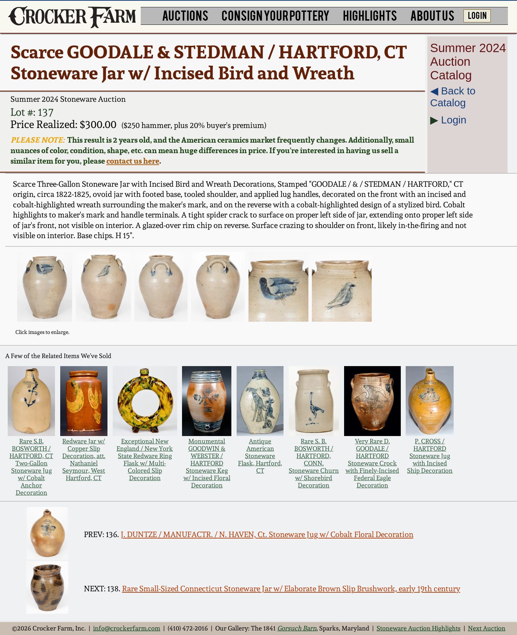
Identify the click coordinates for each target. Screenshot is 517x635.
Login (453, 120)
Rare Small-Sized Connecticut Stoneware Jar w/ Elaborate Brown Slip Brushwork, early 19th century (291, 588)
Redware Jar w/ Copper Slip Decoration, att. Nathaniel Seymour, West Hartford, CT (83, 459)
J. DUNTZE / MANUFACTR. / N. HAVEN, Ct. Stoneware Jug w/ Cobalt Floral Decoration (267, 534)
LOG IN (477, 15)
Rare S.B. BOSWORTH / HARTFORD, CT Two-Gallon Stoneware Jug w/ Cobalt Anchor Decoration (31, 466)
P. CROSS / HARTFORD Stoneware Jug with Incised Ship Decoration (430, 455)
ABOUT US (432, 14)
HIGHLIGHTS (370, 14)
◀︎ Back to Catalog (453, 96)
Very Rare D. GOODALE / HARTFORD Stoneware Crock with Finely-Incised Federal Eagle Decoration (372, 463)
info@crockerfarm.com (126, 628)
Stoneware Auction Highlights (419, 628)
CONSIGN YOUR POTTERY (276, 14)
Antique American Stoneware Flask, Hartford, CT (260, 455)
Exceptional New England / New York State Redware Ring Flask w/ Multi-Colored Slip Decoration (145, 459)
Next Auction (486, 628)
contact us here (132, 161)
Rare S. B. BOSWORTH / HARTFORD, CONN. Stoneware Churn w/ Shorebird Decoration (314, 463)
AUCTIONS (185, 14)
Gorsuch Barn (296, 628)
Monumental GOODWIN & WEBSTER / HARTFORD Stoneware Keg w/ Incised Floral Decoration (206, 463)
